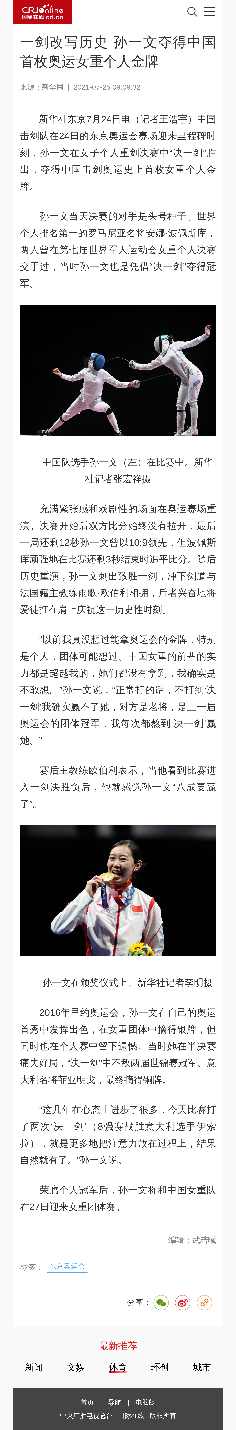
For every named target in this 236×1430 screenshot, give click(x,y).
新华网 (53, 87)
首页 (87, 1402)
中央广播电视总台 (86, 1415)
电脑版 (145, 1402)
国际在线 (42, 12)
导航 (114, 1402)
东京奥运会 (67, 1266)
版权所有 (163, 1415)
